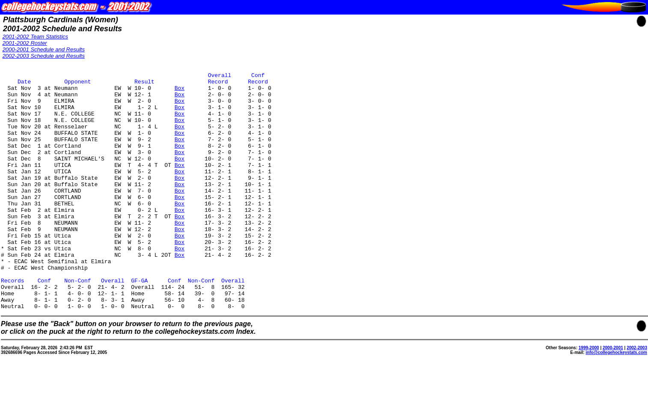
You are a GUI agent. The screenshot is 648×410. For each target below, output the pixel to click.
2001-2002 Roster (25, 43)
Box (179, 91)
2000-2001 (613, 395)
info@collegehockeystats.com (616, 400)
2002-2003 (637, 395)
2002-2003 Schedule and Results (44, 56)
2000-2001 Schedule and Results (44, 49)
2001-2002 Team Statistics (35, 36)
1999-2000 (589, 395)
